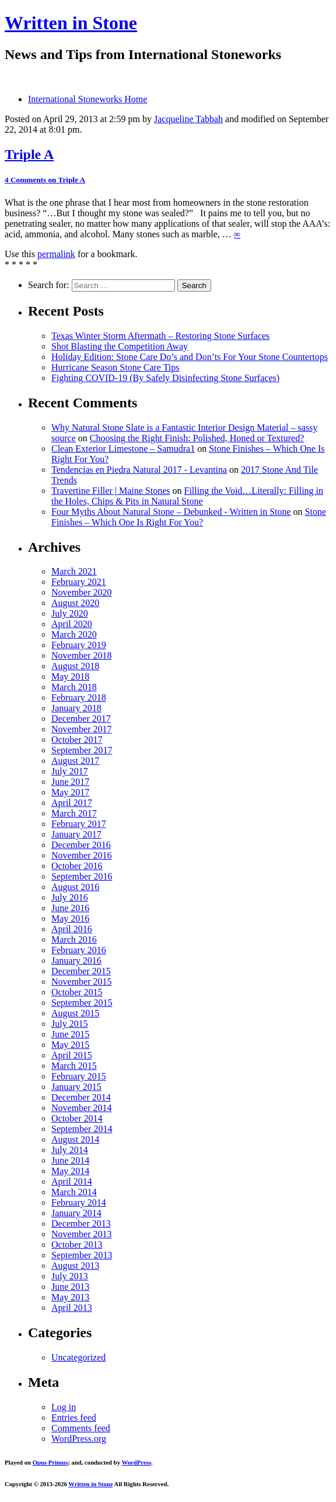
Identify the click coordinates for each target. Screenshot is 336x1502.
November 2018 (81, 655)
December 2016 (81, 845)
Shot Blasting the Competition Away (119, 346)
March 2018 (74, 687)
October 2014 (77, 1118)
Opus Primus (50, 1462)
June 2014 (70, 1160)
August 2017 (75, 761)
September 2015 (81, 1003)
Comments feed (80, 1428)
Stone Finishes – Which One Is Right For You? (188, 517)
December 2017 (81, 719)
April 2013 (71, 1308)
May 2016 (70, 918)
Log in (63, 1407)
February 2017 (78, 824)
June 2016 (70, 908)
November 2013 (81, 1234)
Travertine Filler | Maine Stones (110, 491)
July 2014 (69, 1150)
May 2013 (70, 1297)
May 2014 (70, 1171)
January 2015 (76, 1087)
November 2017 (81, 729)
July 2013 (69, 1276)
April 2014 (71, 1181)
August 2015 (75, 1013)
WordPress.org (78, 1439)
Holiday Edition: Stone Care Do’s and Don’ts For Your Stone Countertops (189, 357)
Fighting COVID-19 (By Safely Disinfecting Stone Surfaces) (165, 378)
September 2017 (81, 750)
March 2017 (74, 813)
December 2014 (81, 1097)
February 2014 (78, 1202)
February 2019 (78, 645)
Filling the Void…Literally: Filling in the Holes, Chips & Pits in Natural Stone (187, 496)
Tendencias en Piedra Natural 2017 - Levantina (139, 470)
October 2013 (77, 1245)
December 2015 (81, 971)
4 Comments (45, 179)
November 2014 (81, 1108)
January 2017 (76, 834)
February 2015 (78, 1076)
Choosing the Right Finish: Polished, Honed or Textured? (197, 438)
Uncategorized (78, 1357)
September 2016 (81, 876)
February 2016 (78, 950)
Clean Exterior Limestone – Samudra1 (123, 449)
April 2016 (71, 929)
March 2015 (74, 1066)
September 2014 (81, 1129)
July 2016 (69, 897)
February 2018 (78, 697)
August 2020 (75, 603)
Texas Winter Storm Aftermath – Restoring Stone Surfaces (160, 336)
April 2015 (71, 1055)
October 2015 (77, 992)
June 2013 (70, 1287)
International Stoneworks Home (87, 99)
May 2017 (70, 792)
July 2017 (69, 771)
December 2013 (81, 1223)
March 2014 (74, 1192)
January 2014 (76, 1213)
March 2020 (74, 634)
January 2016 (76, 960)
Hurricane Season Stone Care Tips (115, 367)
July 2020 (69, 613)
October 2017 (77, 740)
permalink (56, 254)
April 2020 (71, 624)
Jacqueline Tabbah (188, 119)
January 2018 (76, 708)
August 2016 (75, 887)
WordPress (136, 1462)
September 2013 (81, 1255)
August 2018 (75, 666)
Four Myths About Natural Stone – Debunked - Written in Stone (171, 512)
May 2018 (70, 676)
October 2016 (77, 866)
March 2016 (74, 939)
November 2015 (81, 982)
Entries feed (73, 1418)
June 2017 (70, 782)
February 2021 (78, 582)
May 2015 (70, 1045)
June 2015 (70, 1034)
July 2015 (69, 1024)
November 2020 (81, 592)
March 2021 (74, 571)
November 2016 (81, 855)
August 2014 (75, 1139)
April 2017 (71, 803)
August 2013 (75, 1266)
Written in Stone (71, 22)
